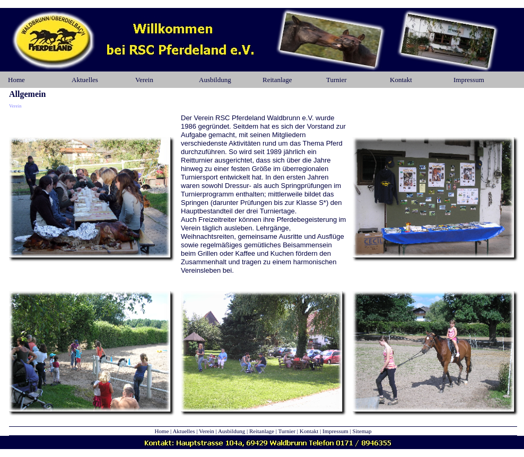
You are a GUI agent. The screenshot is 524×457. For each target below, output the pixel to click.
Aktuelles (85, 80)
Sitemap (362, 431)
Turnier (336, 80)
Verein (144, 80)
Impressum (468, 80)
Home (16, 80)
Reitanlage (277, 80)
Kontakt (401, 80)
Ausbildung (215, 80)
